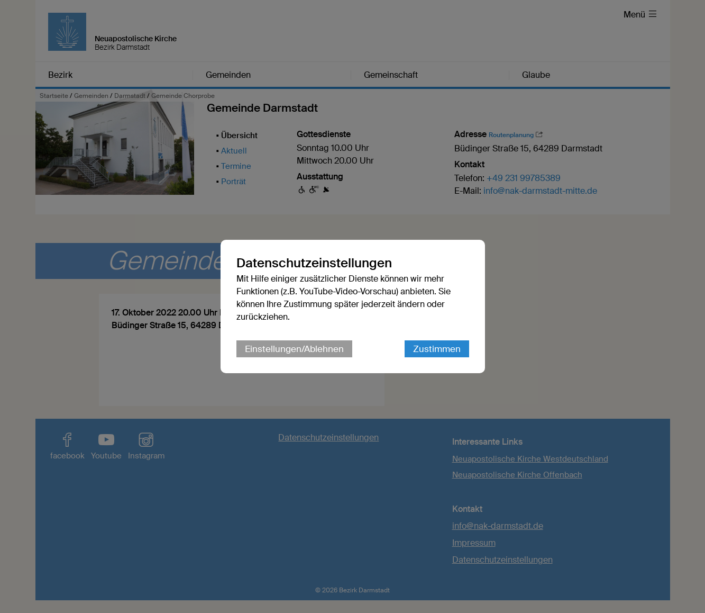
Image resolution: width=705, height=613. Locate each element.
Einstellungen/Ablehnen (294, 349)
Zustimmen (437, 349)
